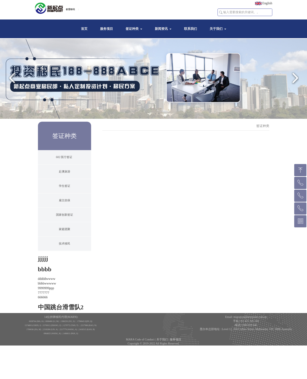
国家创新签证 (64, 222)
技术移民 (64, 250)
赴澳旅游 (64, 178)
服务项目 (106, 28)
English (263, 3)
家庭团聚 (64, 236)
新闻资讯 (161, 28)
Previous (13, 81)
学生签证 (64, 193)
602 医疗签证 (64, 164)
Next (294, 81)
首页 (84, 28)
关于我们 (216, 28)
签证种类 (132, 28)
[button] (220, 12)
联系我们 (190, 28)
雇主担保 (64, 207)
